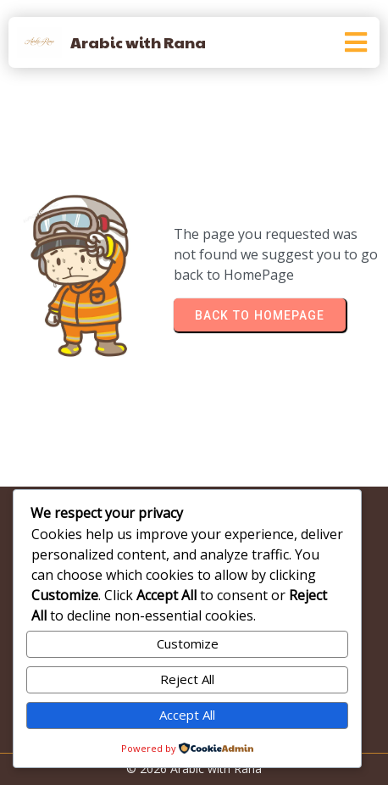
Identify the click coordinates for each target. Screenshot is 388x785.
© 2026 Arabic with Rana (194, 768)
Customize (188, 643)
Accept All (187, 714)
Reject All (187, 679)
